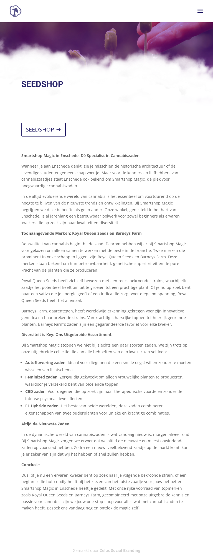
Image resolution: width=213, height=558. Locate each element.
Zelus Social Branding (120, 550)
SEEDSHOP (40, 129)
